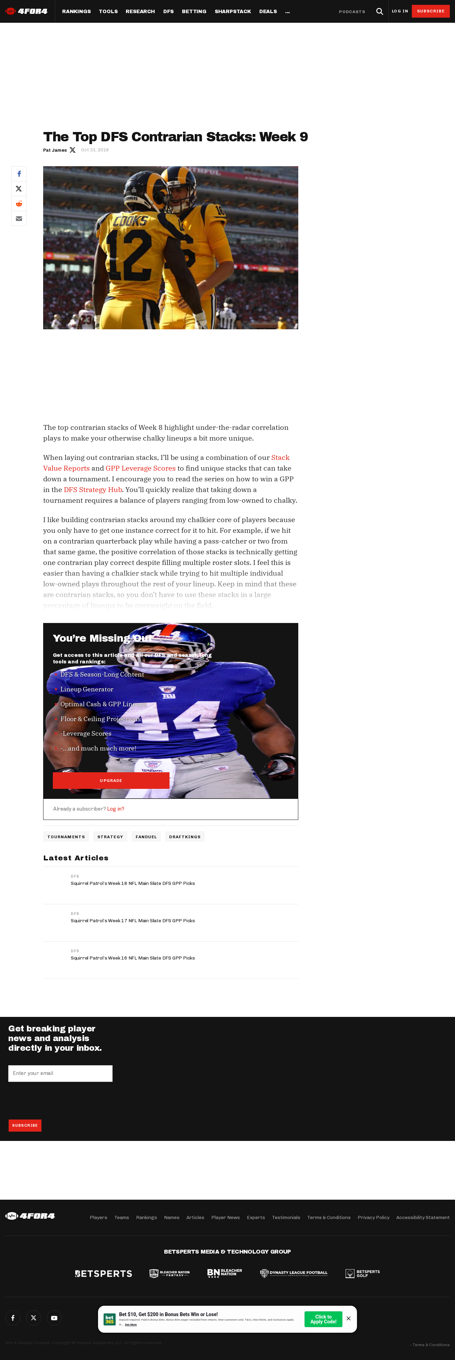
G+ (54, 1318)
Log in (400, 11)
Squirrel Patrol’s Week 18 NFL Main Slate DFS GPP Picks (133, 883)
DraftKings (185, 836)
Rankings (76, 11)
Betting (194, 11)
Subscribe (431, 11)
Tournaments (66, 836)
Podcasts (352, 11)
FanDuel (146, 836)
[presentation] (60, 1100)
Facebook (19, 173)
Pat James (55, 150)
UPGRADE (111, 780)
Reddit (19, 203)
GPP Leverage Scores (141, 468)
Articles (195, 1217)
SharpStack (233, 11)
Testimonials (286, 1217)
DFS (75, 876)
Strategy (110, 836)
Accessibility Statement (423, 1217)
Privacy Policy (373, 1217)
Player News (225, 1217)
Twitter (19, 188)
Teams (121, 1217)
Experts (256, 1217)
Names (172, 1217)
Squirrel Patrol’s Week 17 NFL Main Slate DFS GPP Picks (133, 921)
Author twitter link (72, 149)
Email (19, 218)
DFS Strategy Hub (93, 489)
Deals (268, 11)
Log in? (115, 809)
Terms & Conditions (329, 1217)
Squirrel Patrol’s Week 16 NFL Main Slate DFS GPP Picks (133, 958)
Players (98, 1217)
